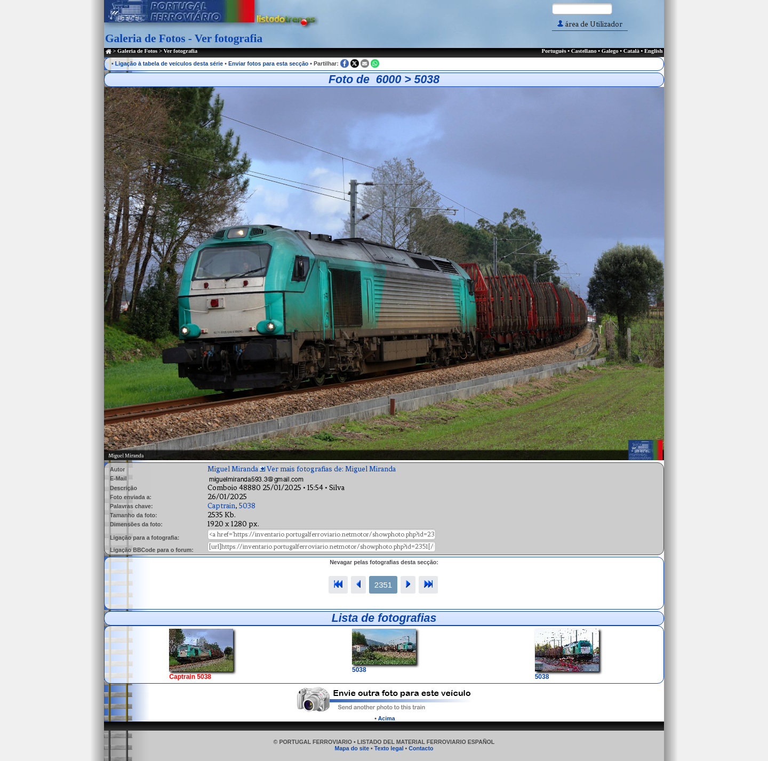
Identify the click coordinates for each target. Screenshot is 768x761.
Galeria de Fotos (137, 51)
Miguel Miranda (232, 469)
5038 (247, 505)
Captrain (221, 505)
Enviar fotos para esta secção (268, 63)
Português (553, 51)
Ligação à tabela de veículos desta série (169, 63)
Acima (386, 718)
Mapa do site (352, 748)
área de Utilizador (589, 24)
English (653, 51)
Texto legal (389, 748)
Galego (610, 51)
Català (631, 51)
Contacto (421, 748)
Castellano (584, 51)
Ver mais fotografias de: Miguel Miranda (331, 469)
